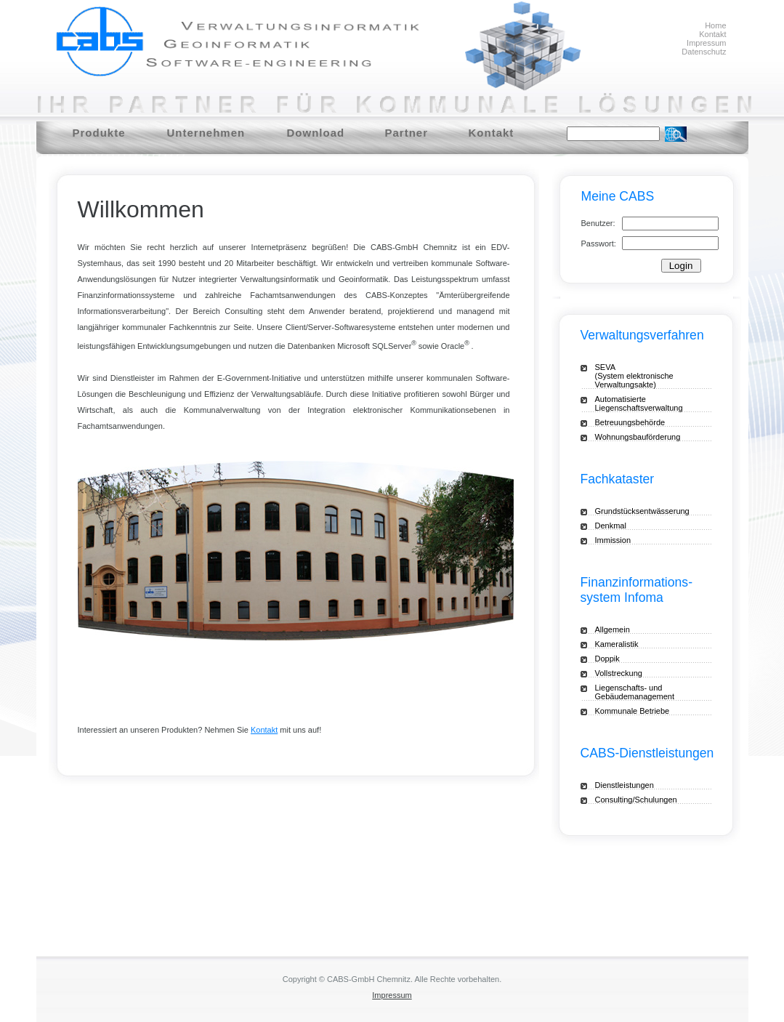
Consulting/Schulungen (636, 799)
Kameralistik (617, 644)
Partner (407, 132)
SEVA (646, 376)
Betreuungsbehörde (630, 422)
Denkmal (610, 525)
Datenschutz (704, 51)
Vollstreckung (618, 673)
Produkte (99, 132)
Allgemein (612, 629)
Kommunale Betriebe (632, 711)
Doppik (607, 658)
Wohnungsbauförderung (638, 436)
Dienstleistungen (624, 785)
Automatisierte (653, 403)
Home (715, 25)
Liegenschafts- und (646, 692)
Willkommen (141, 209)
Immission (613, 540)
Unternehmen (206, 132)
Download (316, 132)
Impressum (706, 43)
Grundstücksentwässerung (642, 511)
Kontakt (712, 34)
